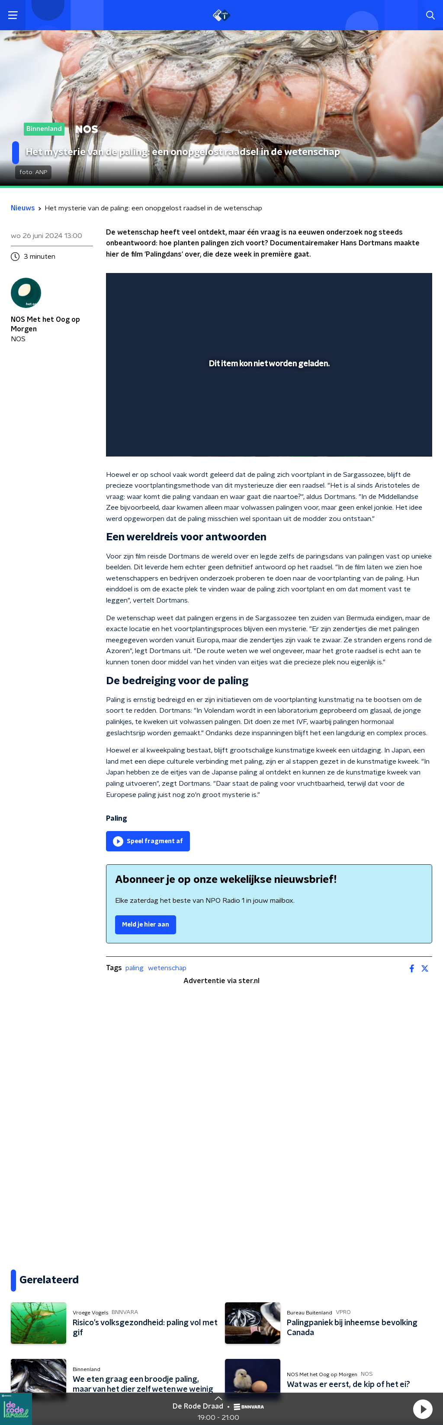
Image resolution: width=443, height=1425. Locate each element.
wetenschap (167, 968)
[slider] (267, 415)
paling (134, 968)
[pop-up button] (395, 437)
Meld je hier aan (145, 925)
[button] (423, 1409)
